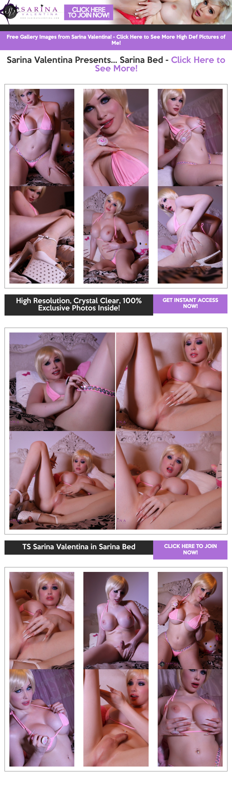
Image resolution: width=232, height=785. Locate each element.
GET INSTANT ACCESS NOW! (190, 303)
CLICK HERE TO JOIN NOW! (190, 549)
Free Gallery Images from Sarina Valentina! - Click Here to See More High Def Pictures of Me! (116, 40)
